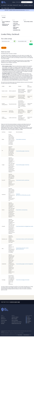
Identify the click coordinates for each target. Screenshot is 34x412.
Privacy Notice (15, 21)
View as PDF (4, 47)
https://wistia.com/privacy (21, 139)
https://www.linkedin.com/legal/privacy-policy (24, 226)
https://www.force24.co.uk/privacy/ (22, 180)
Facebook (28, 318)
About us (13, 2)
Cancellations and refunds (16, 321)
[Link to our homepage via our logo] (4, 2)
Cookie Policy (15, 23)
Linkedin (28, 319)
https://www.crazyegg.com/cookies (22, 279)
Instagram (28, 321)
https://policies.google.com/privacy (22, 164)
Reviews (2, 323)
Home (2, 8)
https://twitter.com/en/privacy (21, 209)
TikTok (27, 322)
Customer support (15, 317)
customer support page (15, 302)
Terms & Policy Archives (28, 21)
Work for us (3, 318)
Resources (3, 321)
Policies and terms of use (16, 323)
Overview (3, 17)
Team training (9, 5)
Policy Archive (6, 8)
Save (31, 44)
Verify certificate (15, 320)
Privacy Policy (20, 334)
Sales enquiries (14, 318)
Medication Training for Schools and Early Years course (17, 10)
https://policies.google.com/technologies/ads (24, 263)
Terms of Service (26, 334)
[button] (31, 2)
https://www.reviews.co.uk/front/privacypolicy (24, 239)
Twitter (28, 317)
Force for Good (4, 320)
